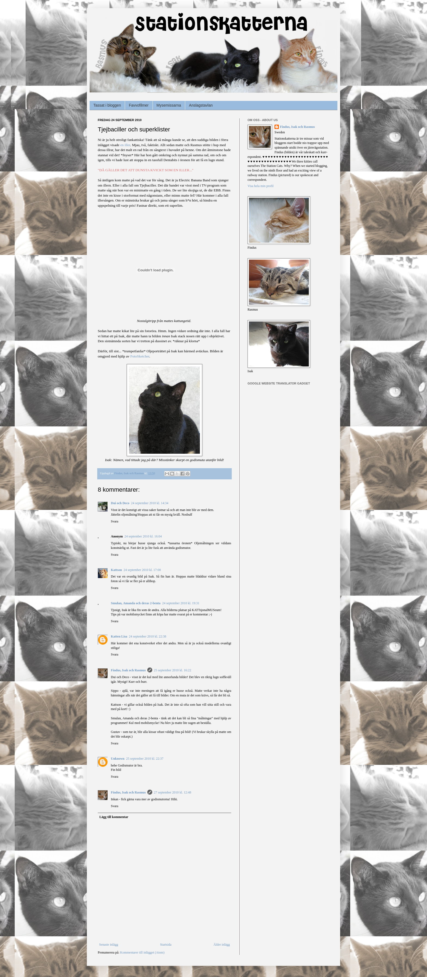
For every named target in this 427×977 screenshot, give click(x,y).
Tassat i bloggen (107, 105)
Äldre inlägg (221, 944)
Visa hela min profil (261, 186)
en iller (125, 145)
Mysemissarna (169, 105)
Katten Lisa (119, 636)
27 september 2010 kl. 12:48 (172, 792)
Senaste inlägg (108, 944)
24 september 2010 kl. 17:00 (142, 570)
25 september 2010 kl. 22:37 (144, 758)
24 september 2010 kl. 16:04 (143, 536)
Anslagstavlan (201, 105)
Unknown (117, 758)
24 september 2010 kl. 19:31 (180, 603)
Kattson (116, 570)
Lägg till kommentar (113, 817)
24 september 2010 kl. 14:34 (149, 503)
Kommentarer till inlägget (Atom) (142, 952)
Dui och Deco (120, 503)
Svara (114, 521)
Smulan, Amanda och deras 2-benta (135, 603)
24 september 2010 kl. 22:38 (147, 636)
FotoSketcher (139, 356)
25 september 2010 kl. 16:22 (172, 670)
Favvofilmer (138, 105)
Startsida (166, 944)
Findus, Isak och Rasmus (128, 670)
